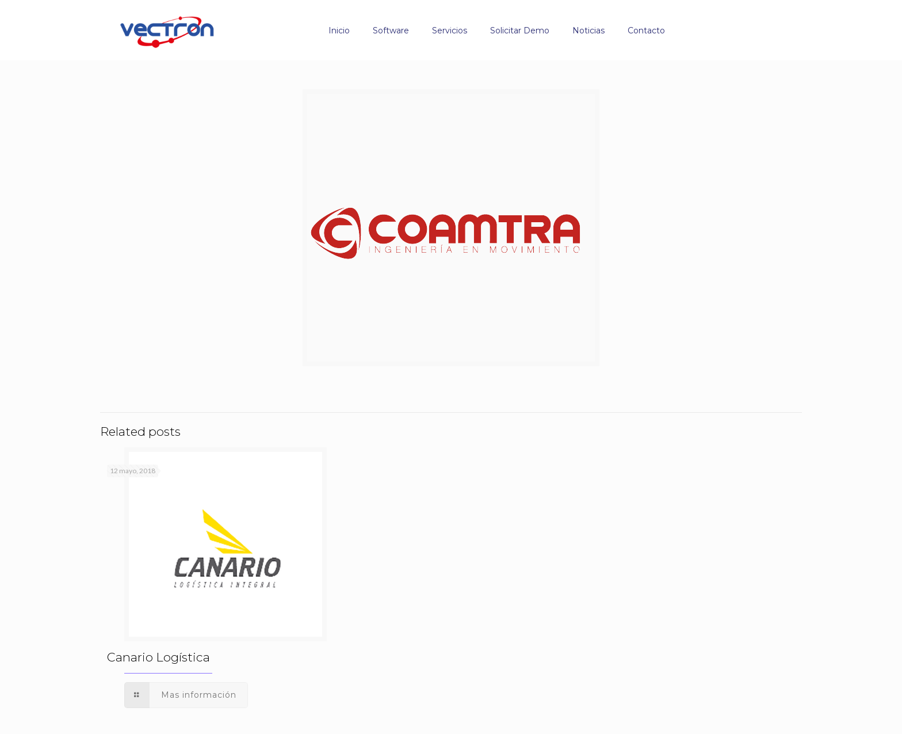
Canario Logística (158, 657)
